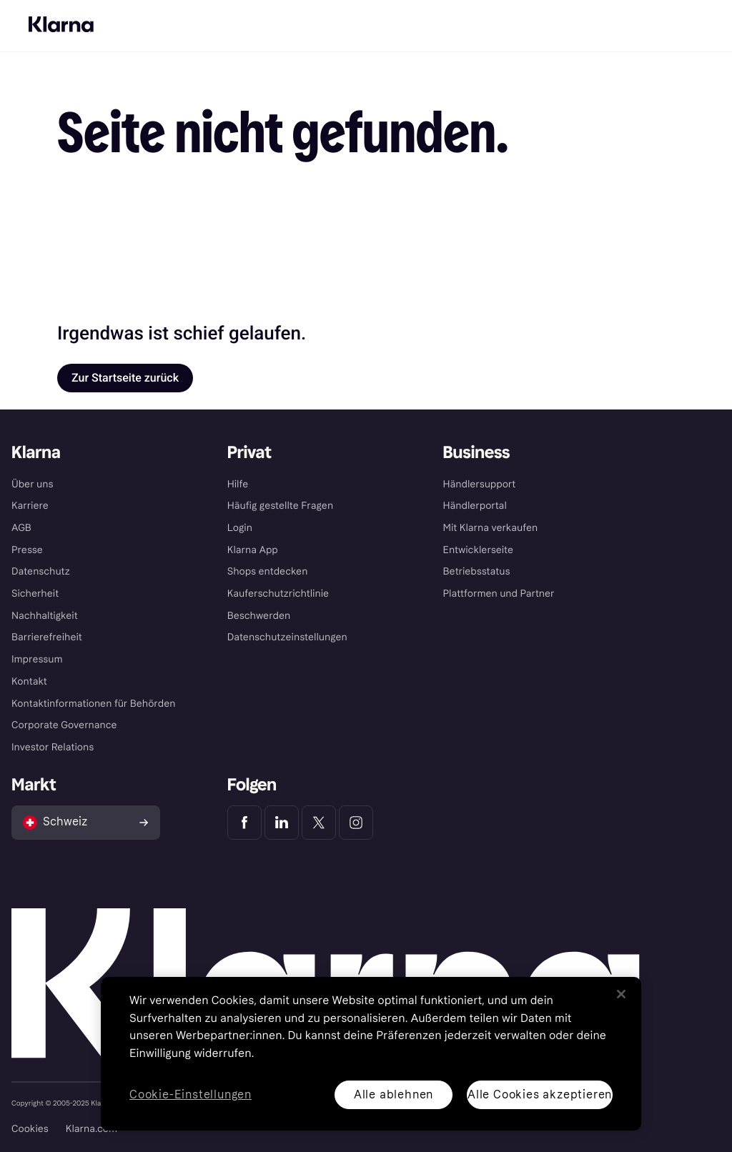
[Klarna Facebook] (244, 822)
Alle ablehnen (393, 1094)
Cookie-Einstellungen (190, 1095)
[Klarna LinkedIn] (281, 822)
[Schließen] (621, 994)
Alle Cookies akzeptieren (540, 1094)
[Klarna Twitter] (319, 822)
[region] (371, 1054)
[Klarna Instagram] (356, 822)
